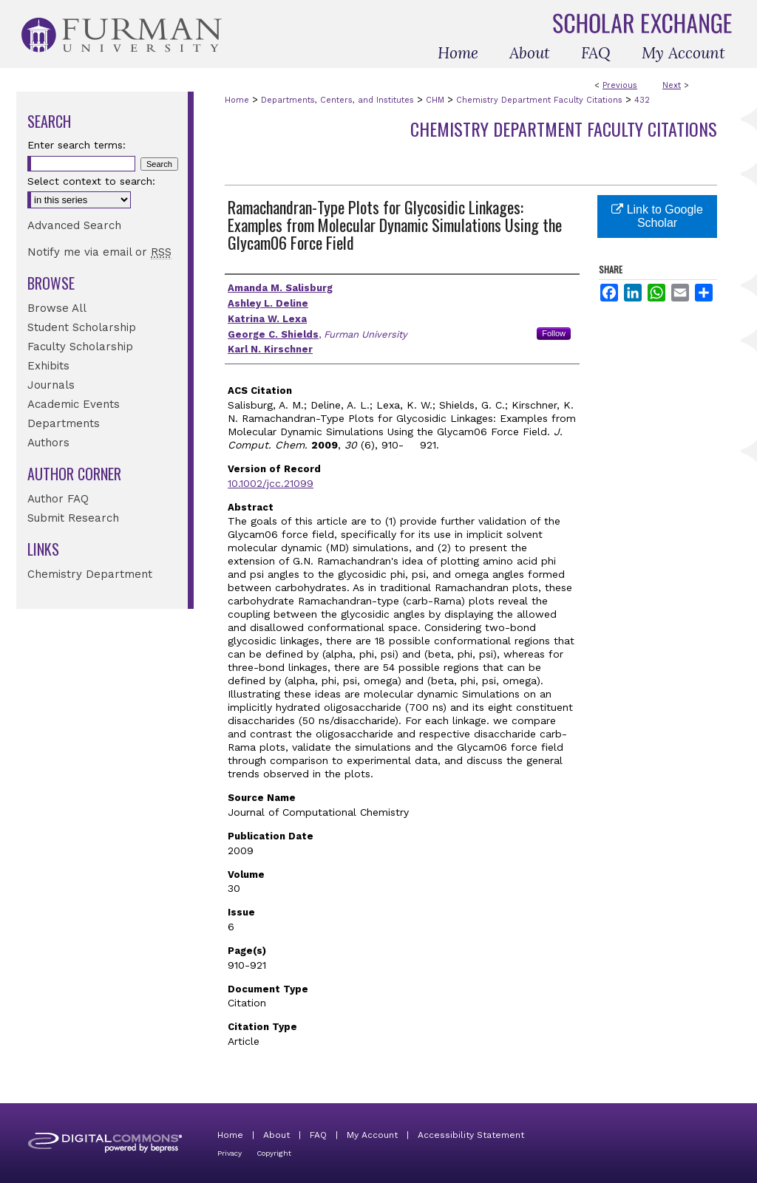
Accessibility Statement (471, 1135)
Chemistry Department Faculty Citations (539, 100)
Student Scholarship (81, 327)
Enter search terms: (76, 145)
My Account (372, 1135)
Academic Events (73, 404)
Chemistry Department (89, 574)
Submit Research (73, 518)
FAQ (318, 1135)
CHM (435, 100)
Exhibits (48, 365)
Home (237, 100)
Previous (619, 85)
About (276, 1135)
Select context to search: (91, 181)
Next (671, 85)
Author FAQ (58, 498)
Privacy (229, 1153)
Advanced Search (74, 225)
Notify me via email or (99, 252)
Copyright (274, 1153)
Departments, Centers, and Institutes (337, 100)
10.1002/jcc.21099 (270, 483)
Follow (554, 333)
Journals (51, 385)
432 (642, 100)
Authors (48, 442)
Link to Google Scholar (657, 216)
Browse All (56, 308)
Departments (63, 423)
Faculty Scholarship (80, 346)
